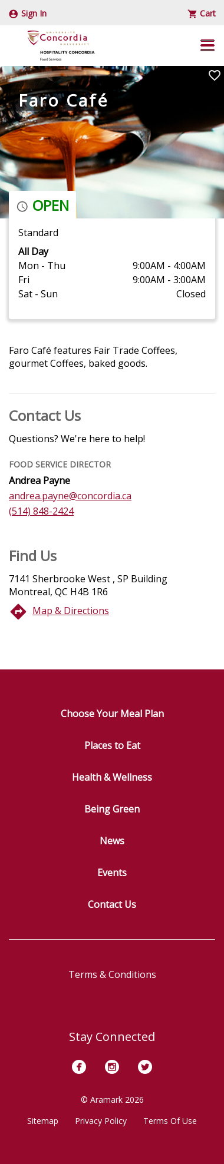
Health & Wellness (112, 777)
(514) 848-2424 (41, 511)
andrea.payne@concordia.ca (70, 495)
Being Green (112, 808)
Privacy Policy (101, 1120)
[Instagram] (112, 1066)
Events (112, 872)
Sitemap (42, 1120)
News (112, 840)
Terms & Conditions (112, 974)
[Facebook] (78, 1066)
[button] (207, 45)
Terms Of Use (170, 1120)
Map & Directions (70, 610)
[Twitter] (145, 1066)
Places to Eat (112, 745)
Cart (201, 13)
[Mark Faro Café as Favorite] (214, 75)
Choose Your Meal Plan (112, 713)
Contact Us (112, 904)
